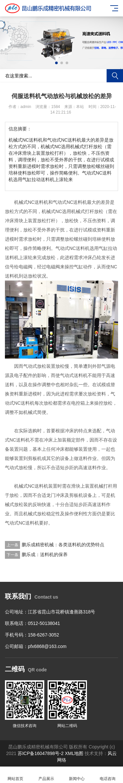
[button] (56, 63)
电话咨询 (107, 775)
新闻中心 (77, 775)
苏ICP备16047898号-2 (41, 753)
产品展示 (46, 775)
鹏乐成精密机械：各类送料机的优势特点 (63, 544)
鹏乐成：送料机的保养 (45, 554)
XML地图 (75, 753)
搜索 (115, 75)
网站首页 (15, 775)
